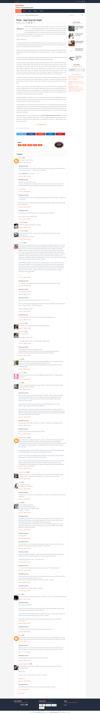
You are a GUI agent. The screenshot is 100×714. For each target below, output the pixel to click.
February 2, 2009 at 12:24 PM (24, 562)
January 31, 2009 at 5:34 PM (24, 227)
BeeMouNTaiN (21, 230)
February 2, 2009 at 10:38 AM (24, 548)
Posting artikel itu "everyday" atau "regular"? (78, 57)
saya (54, 119)
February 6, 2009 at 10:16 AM (24, 660)
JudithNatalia (21, 323)
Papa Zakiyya (21, 331)
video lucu (42, 707)
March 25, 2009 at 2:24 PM (24, 689)
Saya (51, 52)
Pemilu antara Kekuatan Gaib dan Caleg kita (79, 42)
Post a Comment (20, 693)
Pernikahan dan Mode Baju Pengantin (79, 34)
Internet (42, 10)
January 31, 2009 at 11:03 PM (24, 343)
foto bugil (54, 705)
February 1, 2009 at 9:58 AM (24, 417)
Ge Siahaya (20, 242)
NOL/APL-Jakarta (28, 28)
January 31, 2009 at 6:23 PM (24, 239)
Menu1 (24, 10)
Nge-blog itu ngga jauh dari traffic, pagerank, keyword (79, 28)
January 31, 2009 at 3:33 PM (24, 207)
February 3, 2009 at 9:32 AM (24, 631)
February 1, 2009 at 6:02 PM (24, 478)
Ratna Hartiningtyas (22, 437)
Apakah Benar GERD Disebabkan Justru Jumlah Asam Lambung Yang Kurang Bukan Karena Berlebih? (76, 89)
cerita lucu (48, 705)
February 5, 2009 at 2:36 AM (24, 651)
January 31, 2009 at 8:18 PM (24, 311)
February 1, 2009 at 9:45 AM (24, 389)
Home (18, 10)
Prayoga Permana (22, 472)
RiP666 (19, 594)
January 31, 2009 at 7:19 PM (24, 294)
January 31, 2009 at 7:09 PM (24, 285)
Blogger (20, 157)
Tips (30, 10)
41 (30, 22)
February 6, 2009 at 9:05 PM (24, 681)
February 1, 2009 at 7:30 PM (24, 488)
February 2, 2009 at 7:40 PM (24, 590)
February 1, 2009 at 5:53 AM (24, 369)
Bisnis (35, 10)
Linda (19, 482)
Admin (19, 635)
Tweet (21, 134)
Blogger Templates (54, 712)
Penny (19, 359)
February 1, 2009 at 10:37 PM (24, 512)
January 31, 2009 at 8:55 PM (24, 319)
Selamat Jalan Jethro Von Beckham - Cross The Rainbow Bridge (76, 83)
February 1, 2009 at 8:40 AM (24, 379)
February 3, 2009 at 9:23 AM (24, 623)
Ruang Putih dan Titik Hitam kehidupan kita (79, 49)
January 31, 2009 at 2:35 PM (24, 191)
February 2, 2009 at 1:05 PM (24, 570)
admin (18, 142)
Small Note (19, 5)
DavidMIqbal (21, 222)
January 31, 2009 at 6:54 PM (24, 277)
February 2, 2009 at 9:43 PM (24, 599)
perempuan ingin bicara (23, 664)
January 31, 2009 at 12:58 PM (24, 176)
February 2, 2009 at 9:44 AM (24, 538)
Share (31, 134)
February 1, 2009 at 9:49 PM (24, 499)
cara (44, 705)
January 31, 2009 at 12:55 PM (24, 162)
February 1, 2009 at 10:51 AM (24, 433)
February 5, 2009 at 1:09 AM (24, 641)
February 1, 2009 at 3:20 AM (24, 355)
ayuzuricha (21, 372)
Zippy (19, 502)
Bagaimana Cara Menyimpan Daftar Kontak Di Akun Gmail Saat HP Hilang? (76, 78)
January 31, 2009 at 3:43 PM (24, 218)
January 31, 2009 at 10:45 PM (24, 328)
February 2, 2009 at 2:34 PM (24, 582)
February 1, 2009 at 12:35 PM (24, 468)
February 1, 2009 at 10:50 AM (24, 425)
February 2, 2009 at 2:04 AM (24, 529)
